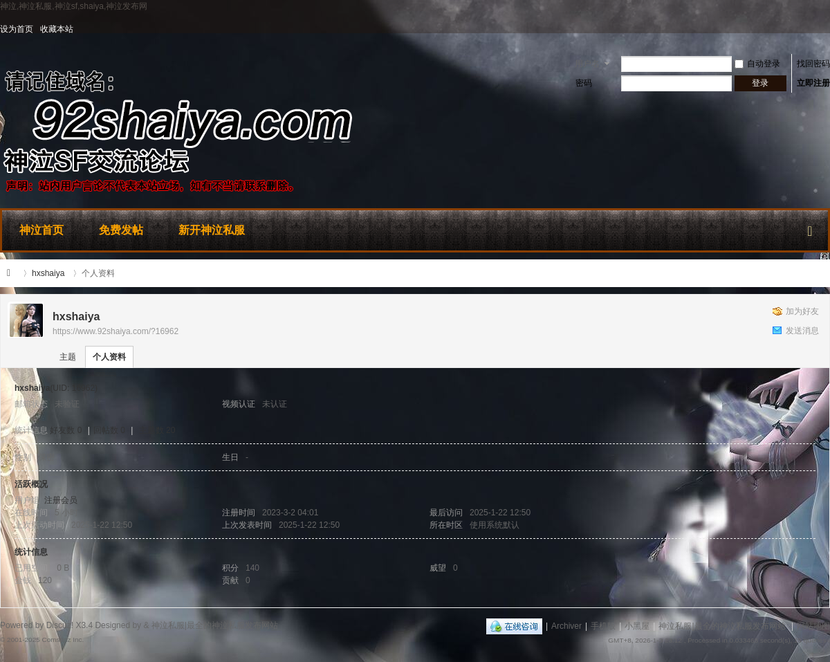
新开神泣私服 (211, 230)
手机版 (603, 626)
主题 (67, 357)
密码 (583, 83)
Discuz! (59, 625)
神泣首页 (41, 230)
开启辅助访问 (826, 29)
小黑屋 (637, 626)
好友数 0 (66, 430)
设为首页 (16, 29)
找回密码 (813, 63)
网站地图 (813, 626)
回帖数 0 (109, 430)
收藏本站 (56, 29)
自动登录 (757, 63)
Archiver (566, 626)
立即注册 (813, 83)
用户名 (587, 63)
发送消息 (802, 330)
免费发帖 (121, 230)
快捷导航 (810, 228)
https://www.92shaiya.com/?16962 (115, 331)
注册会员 (60, 500)
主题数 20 (157, 430)
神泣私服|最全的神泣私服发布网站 (12, 273)
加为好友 (802, 311)
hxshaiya (48, 273)
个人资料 (109, 357)
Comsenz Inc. (63, 639)
